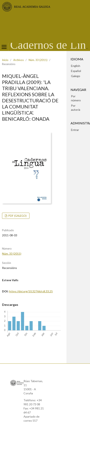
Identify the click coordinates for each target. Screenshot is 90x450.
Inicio (5, 60)
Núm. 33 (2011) (38, 60)
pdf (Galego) (17, 215)
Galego (75, 76)
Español (76, 71)
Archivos (18, 60)
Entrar (75, 130)
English (75, 65)
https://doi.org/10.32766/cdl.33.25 (31, 291)
